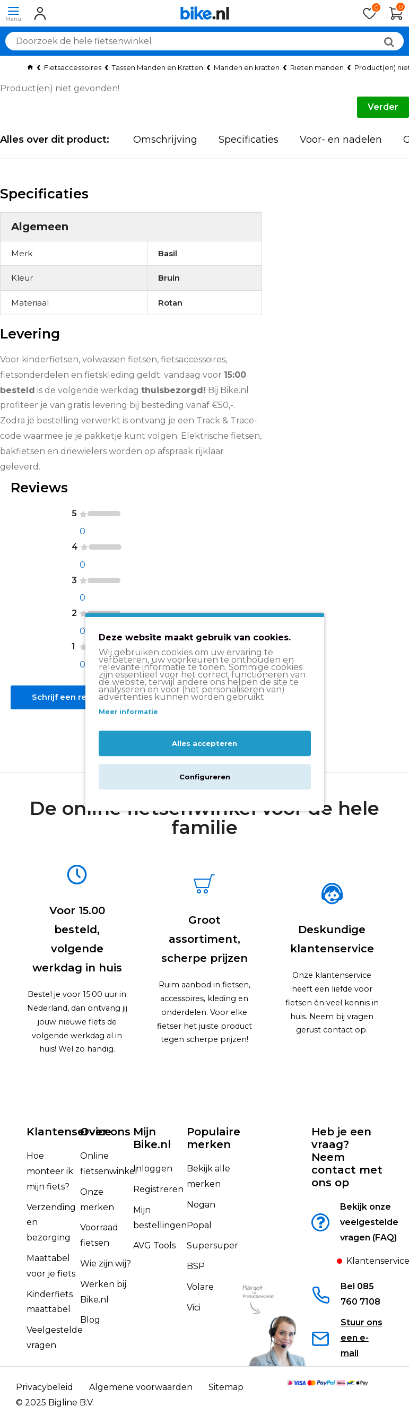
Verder (383, 107)
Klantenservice (69, 1131)
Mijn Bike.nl (152, 1138)
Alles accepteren (204, 744)
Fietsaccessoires (72, 67)
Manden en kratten (247, 67)
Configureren (204, 777)
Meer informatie (128, 712)
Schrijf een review (71, 711)
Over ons (105, 1131)
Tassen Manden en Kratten (157, 67)
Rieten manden (317, 67)
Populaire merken (213, 1138)
